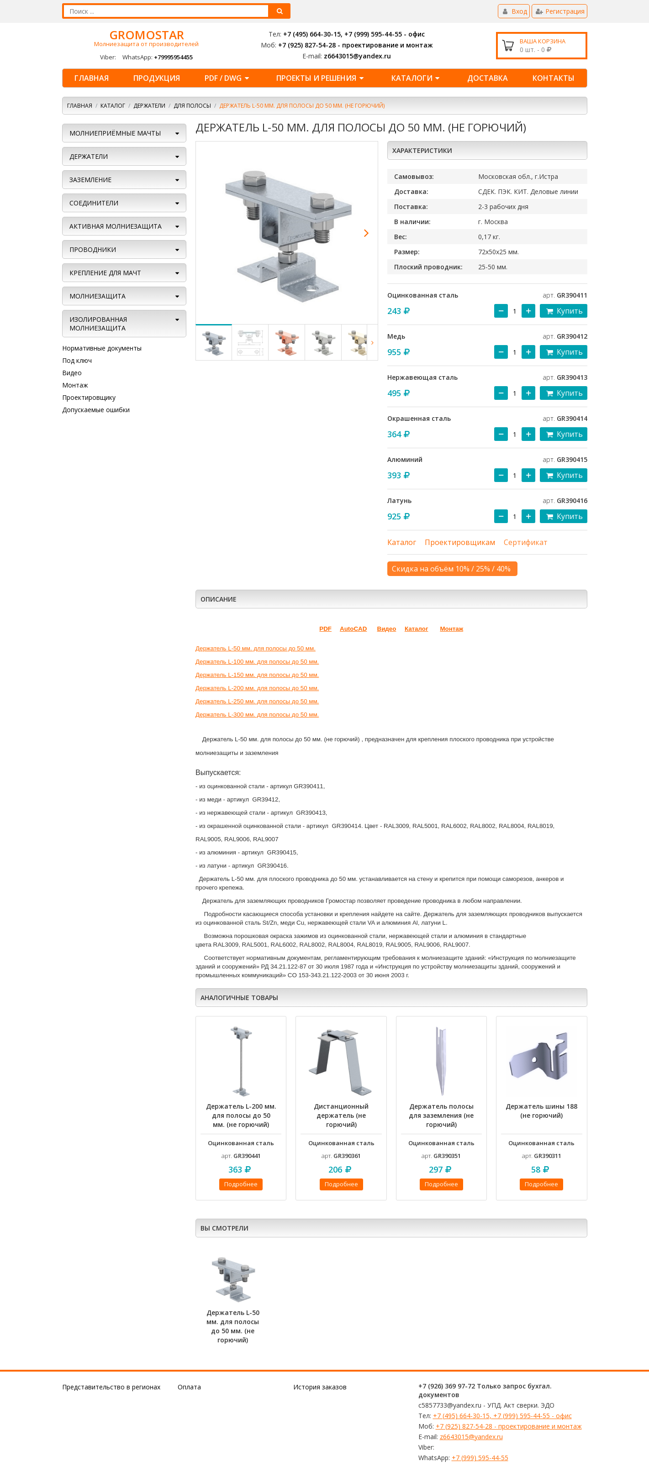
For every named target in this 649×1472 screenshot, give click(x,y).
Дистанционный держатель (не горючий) (341, 1115)
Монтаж (75, 385)
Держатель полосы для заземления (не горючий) (441, 1115)
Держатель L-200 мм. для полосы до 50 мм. (257, 688)
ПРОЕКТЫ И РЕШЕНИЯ (321, 78)
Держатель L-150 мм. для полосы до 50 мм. (257, 674)
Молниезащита (97, 296)
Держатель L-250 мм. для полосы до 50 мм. (257, 701)
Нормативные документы (102, 348)
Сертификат (526, 542)
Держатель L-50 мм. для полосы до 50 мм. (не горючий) (232, 1326)
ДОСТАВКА (487, 78)
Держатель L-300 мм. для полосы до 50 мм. (257, 714)
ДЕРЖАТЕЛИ (149, 106)
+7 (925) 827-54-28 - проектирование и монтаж (355, 45)
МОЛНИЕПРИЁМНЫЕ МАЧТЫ (115, 133)
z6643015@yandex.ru (357, 56)
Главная (91, 78)
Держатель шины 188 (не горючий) (541, 1111)
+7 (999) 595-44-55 (480, 1457)
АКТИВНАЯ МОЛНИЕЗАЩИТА (115, 226)
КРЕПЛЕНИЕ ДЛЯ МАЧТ (105, 272)
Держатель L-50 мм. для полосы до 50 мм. (255, 648)
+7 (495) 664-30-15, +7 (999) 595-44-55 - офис (354, 34)
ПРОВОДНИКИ (92, 249)
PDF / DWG (228, 78)
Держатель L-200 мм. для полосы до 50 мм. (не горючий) (241, 1115)
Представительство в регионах (111, 1387)
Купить (563, 311)
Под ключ (77, 360)
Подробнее (241, 1184)
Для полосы (192, 106)
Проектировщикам (460, 542)
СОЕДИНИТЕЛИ (93, 203)
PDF (325, 628)
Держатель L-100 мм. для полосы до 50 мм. (257, 661)
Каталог (112, 106)
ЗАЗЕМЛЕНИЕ (90, 179)
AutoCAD (353, 628)
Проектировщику (89, 397)
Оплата (189, 1387)
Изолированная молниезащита (98, 323)
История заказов (320, 1387)
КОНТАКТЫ (554, 78)
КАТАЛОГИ (417, 78)
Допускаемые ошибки (96, 409)
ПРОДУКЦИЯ (156, 78)
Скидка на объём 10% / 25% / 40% (451, 569)
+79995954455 (173, 57)
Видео (72, 372)
